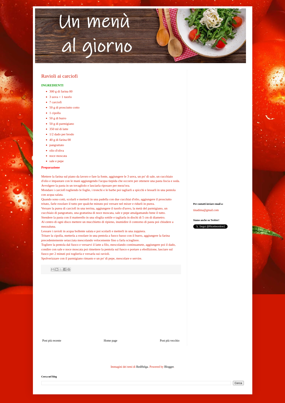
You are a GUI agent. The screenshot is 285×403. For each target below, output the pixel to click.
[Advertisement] (111, 306)
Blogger (169, 366)
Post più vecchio (170, 340)
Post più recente (51, 340)
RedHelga (142, 366)
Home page (110, 340)
